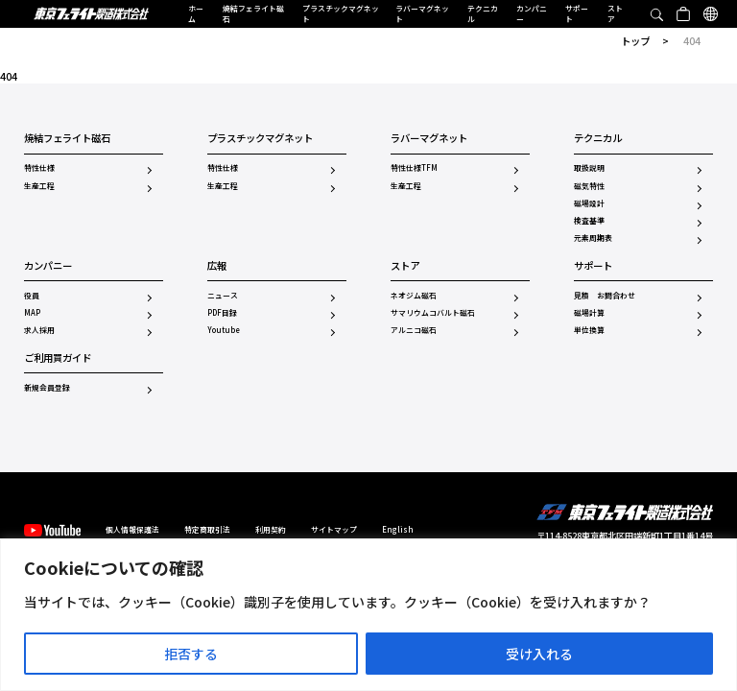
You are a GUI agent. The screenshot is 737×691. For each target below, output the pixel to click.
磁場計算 (589, 313)
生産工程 (39, 186)
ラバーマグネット (422, 14)
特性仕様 (39, 168)
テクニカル (482, 14)
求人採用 (39, 330)
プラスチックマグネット (340, 14)
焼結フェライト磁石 (253, 14)
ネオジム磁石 (414, 295)
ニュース (222, 295)
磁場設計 (589, 203)
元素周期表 (593, 238)
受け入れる (539, 653)
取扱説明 (589, 168)
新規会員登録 (47, 388)
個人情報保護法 (132, 529)
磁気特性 (589, 186)
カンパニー (531, 14)
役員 (31, 295)
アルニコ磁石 (414, 330)
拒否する (191, 653)
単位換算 (589, 330)
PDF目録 (222, 313)
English (398, 529)
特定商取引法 (207, 529)
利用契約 (270, 529)
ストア (615, 14)
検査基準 (589, 221)
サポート (576, 14)
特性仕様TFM (414, 168)
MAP (32, 313)
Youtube (223, 330)
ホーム (195, 14)
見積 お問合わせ (604, 295)
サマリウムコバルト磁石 (433, 313)
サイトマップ (334, 529)
